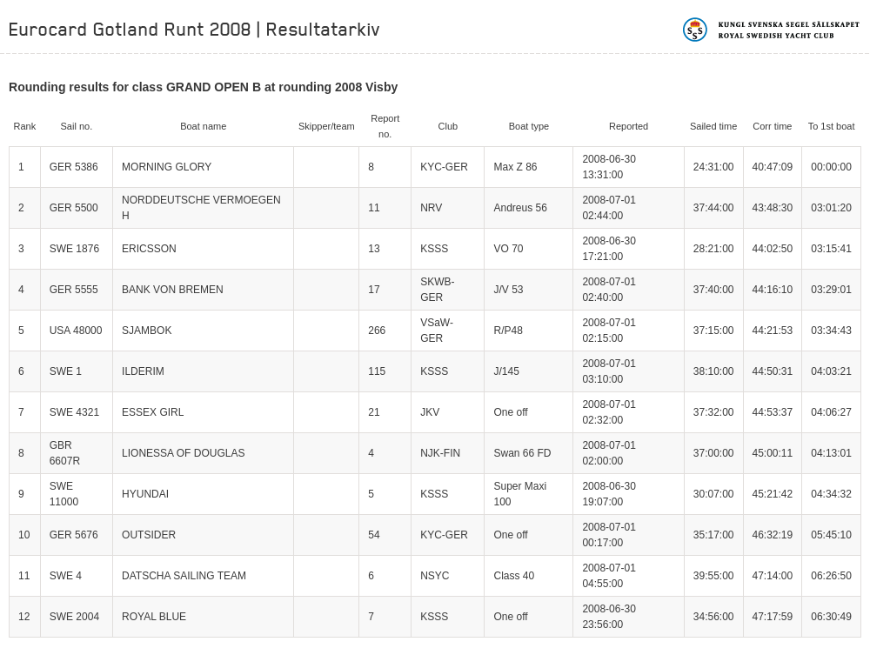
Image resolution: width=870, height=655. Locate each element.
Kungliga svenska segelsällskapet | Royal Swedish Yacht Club (772, 29)
